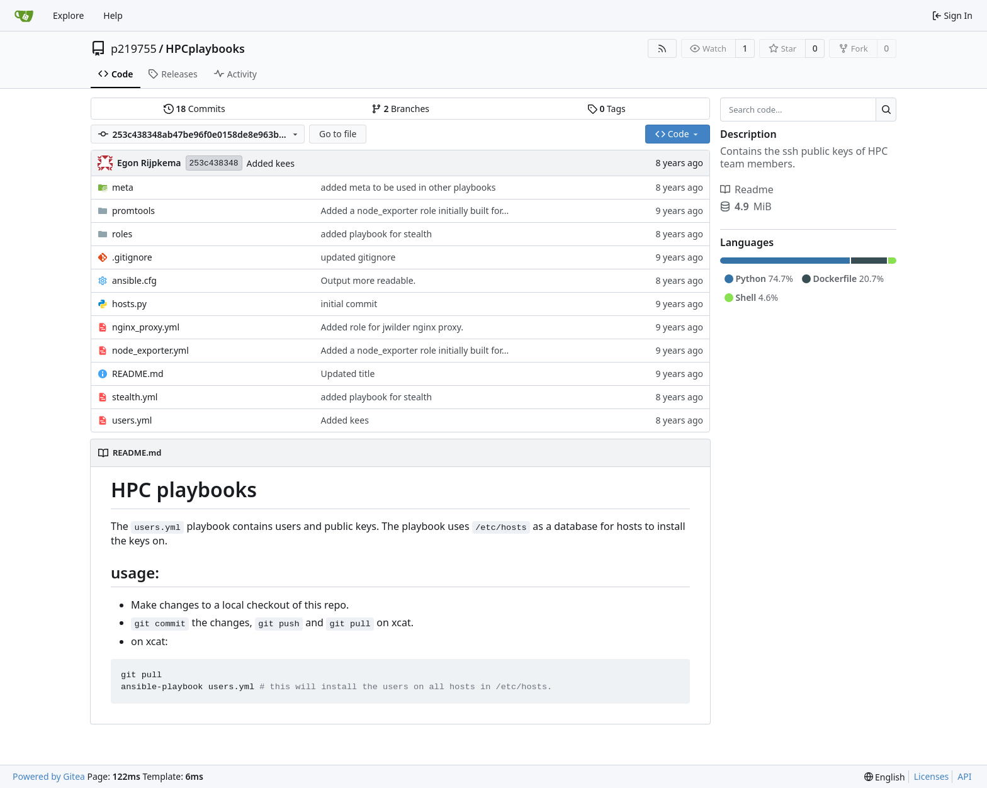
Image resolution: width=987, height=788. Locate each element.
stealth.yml (134, 397)
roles (122, 234)
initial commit (349, 304)
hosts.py (129, 304)
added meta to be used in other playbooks (408, 187)
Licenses (931, 776)
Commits (194, 109)
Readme (747, 189)
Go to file (337, 134)
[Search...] (886, 109)
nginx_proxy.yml (145, 327)
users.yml (132, 420)
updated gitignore (358, 257)
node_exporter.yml (150, 350)
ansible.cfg (134, 280)
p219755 (134, 48)
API (964, 776)
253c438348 (214, 163)
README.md (138, 374)
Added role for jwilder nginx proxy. (392, 327)
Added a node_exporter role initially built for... (415, 211)
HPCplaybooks (205, 48)
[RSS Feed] (662, 48)
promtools (133, 211)
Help (113, 15)
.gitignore (132, 257)
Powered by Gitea (49, 776)
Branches (400, 109)
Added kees (271, 163)
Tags (606, 109)
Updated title (348, 374)
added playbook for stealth (376, 234)
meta (122, 187)
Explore (68, 15)
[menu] (884, 777)
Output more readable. (368, 280)
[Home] (24, 15)
